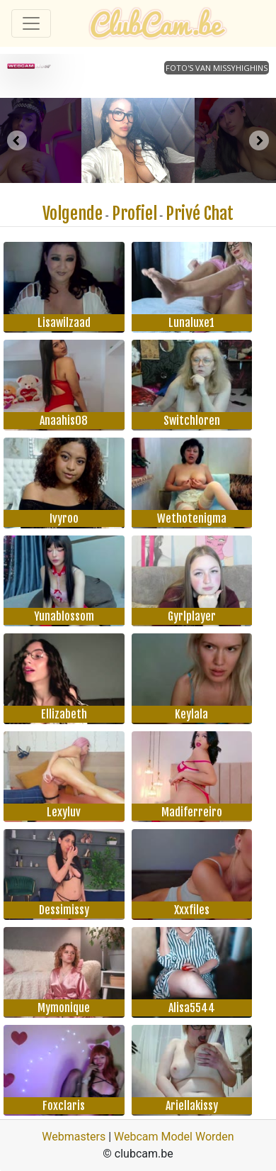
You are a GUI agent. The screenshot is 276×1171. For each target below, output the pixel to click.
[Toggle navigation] (31, 23)
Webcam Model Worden (174, 1136)
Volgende (72, 213)
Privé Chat (200, 213)
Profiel (134, 213)
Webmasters (73, 1136)
